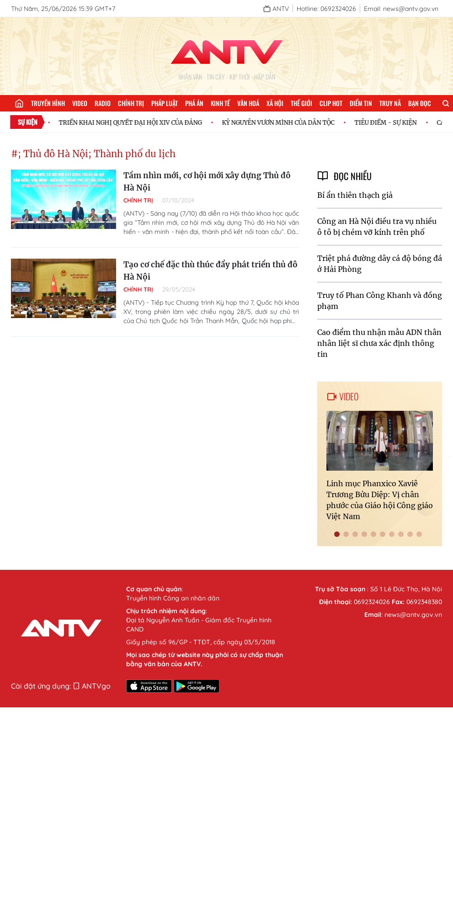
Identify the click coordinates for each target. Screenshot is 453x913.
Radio (103, 103)
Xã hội (274, 103)
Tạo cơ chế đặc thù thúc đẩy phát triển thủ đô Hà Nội (210, 271)
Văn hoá (248, 103)
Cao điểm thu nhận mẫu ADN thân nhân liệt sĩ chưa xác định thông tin (379, 343)
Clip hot (331, 103)
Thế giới (301, 103)
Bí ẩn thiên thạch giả (355, 195)
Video (79, 103)
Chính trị (131, 103)
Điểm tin (361, 103)
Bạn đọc (419, 103)
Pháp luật (164, 103)
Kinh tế (220, 103)
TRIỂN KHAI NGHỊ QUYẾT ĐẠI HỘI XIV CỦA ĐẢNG (132, 122)
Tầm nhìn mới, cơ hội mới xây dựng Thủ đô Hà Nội (207, 181)
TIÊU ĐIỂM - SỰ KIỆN (388, 122)
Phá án (194, 103)
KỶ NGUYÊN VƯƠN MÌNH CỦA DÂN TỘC (280, 122)
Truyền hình (48, 103)
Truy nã (390, 103)
